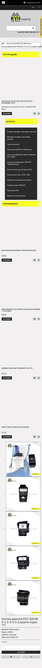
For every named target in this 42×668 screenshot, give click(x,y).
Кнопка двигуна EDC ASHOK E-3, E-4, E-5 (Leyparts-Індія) (22, 46)
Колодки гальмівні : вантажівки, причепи (21, 132)
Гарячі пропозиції (13, 144)
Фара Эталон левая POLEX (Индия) (15, 427)
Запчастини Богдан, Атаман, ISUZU (19, 169)
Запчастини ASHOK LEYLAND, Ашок (18, 43)
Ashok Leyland (14, 629)
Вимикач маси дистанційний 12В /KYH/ (17, 368)
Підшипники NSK (13, 190)
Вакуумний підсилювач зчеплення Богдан (19, 250)
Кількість (4, 642)
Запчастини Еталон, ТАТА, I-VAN (18, 175)
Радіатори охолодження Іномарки (19, 180)
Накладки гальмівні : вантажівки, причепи (19, 138)
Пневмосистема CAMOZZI (16, 185)
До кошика (21, 652)
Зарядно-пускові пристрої (16, 196)
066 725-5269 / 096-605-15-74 (28, 32)
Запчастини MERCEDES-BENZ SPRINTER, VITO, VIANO (21, 156)
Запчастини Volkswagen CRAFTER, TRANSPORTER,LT (19, 163)
